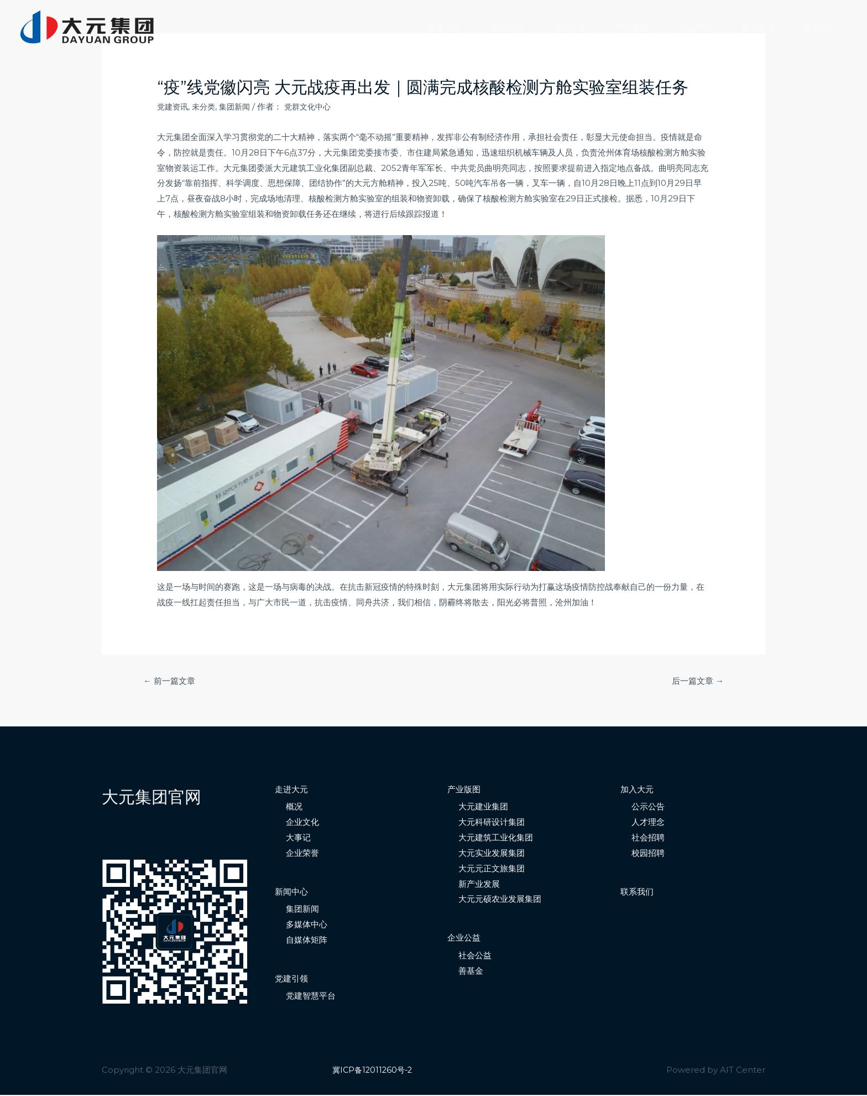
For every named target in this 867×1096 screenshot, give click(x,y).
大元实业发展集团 (491, 854)
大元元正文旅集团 (491, 869)
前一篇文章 (171, 681)
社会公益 (475, 956)
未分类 (206, 106)
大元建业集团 (483, 807)
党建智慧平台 (311, 996)
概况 (294, 807)
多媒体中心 (306, 925)
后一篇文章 (695, 681)
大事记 (298, 838)
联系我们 (822, 28)
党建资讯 (173, 106)
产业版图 (651, 28)
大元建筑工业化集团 (495, 838)
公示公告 (648, 807)
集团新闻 (239, 106)
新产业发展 (479, 884)
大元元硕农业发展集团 (499, 900)
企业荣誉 (302, 854)
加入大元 (765, 28)
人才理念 (648, 823)
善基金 (470, 971)
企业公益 (463, 938)
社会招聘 (648, 838)
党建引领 (594, 28)
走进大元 (480, 28)
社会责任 (708, 28)
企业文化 (302, 823)
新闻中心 (537, 28)
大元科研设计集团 (491, 823)
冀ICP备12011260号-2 (374, 1071)
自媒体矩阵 (306, 941)
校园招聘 (648, 854)
